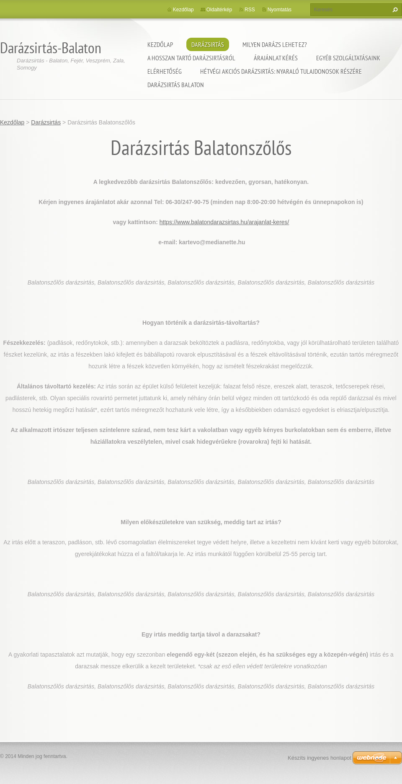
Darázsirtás (207, 44)
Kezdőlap (160, 44)
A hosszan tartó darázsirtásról (191, 58)
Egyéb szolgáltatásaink (348, 58)
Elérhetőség (164, 71)
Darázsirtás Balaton (175, 84)
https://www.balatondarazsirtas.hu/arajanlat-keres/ (224, 222)
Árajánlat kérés (276, 58)
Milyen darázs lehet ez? (274, 44)
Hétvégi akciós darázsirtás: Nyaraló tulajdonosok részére (281, 71)
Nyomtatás (279, 10)
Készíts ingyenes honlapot (319, 758)
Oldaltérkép (219, 10)
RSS (250, 10)
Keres (394, 9)
